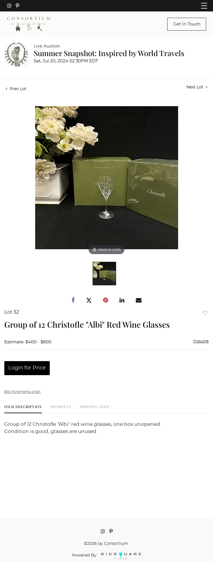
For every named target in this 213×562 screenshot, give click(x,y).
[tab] (23, 409)
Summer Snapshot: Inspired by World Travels (109, 53)
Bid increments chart (22, 391)
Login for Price (27, 368)
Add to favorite (205, 313)
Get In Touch (186, 24)
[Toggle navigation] (204, 5)
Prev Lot (16, 89)
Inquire (201, 341)
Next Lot (196, 87)
